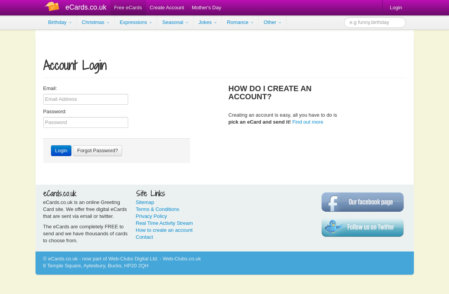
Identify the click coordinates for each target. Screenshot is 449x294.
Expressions (136, 22)
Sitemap (145, 202)
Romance (240, 22)
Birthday (60, 22)
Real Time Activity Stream (164, 223)
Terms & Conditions (158, 209)
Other (272, 22)
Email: (50, 88)
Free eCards (128, 7)
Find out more (307, 122)
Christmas (96, 22)
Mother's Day (206, 7)
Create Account (167, 7)
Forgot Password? (97, 150)
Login (396, 7)
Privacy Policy (151, 216)
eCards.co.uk (86, 7)
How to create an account (164, 230)
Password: (55, 111)
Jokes (207, 22)
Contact (144, 237)
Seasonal (175, 22)
